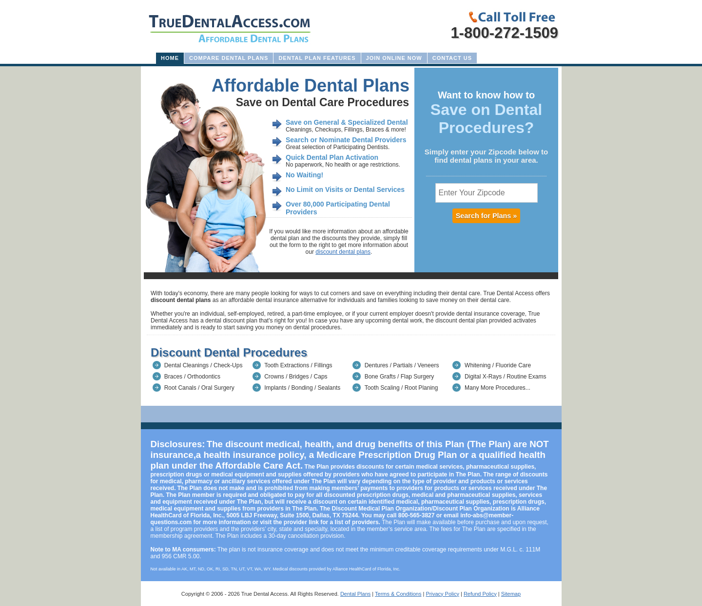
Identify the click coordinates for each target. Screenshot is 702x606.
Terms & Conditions (398, 594)
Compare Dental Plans (228, 58)
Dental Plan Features (316, 58)
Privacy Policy (442, 594)
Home (170, 58)
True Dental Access (264, 594)
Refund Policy (480, 594)
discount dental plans (342, 251)
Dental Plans (355, 594)
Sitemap (511, 594)
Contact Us (452, 58)
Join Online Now (394, 58)
